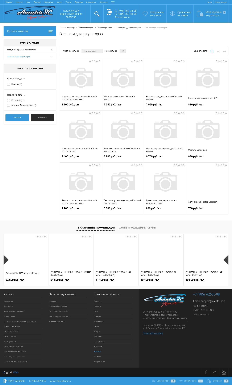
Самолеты (8, 301)
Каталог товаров (30, 31)
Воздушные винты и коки (15, 351)
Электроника (9, 316)
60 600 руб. (195, 279)
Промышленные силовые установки (20, 321)
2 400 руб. (81, 158)
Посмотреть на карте (153, 333)
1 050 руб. (123, 106)
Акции (59, 2)
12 (51, 56)
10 (51, 50)
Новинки (52, 301)
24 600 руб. (60, 279)
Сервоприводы (10, 336)
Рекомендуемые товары (60, 316)
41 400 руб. (105, 279)
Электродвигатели (12, 326)
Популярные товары (58, 306)
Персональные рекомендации (95, 227)
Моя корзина (216, 12)
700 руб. (207, 210)
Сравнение (184, 12)
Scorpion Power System (23, 105)
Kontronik (18, 100)
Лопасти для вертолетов (14, 356)
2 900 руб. (123, 158)
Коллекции (48, 2)
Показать (17, 117)
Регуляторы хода (11, 331)
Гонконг (16, 84)
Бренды (37, 2)
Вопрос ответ (100, 361)
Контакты (104, 2)
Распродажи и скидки (58, 311)
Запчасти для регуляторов (18, 56)
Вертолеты (8, 306)
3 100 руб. (81, 106)
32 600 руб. (15, 279)
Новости (19, 2)
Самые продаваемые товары (137, 227)
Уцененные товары (57, 321)
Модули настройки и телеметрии (21, 50)
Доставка (79, 2)
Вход (210, 2)
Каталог (97, 351)
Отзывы (97, 356)
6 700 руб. (165, 158)
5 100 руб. (123, 210)
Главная (8, 2)
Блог (28, 2)
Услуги (68, 2)
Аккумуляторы (10, 341)
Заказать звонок (122, 17)
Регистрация (221, 2)
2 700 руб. (81, 210)
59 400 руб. (150, 279)
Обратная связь (14, 381)
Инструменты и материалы (16, 361)
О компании (91, 2)
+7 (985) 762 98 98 (37, 381)
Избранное (157, 12)
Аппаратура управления (14, 311)
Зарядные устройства (13, 346)
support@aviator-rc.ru (213, 301)
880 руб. (207, 106)
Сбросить (42, 117)
